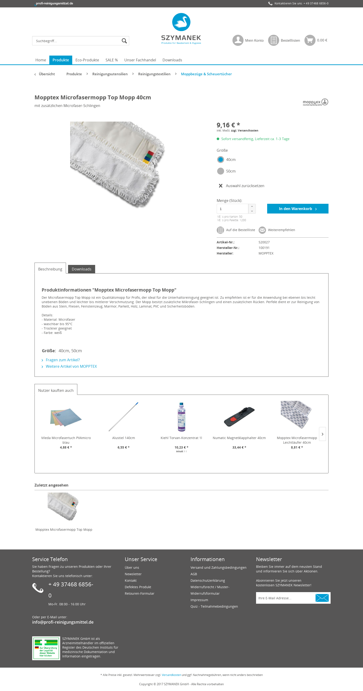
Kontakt (131, 580)
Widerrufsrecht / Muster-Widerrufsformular (210, 590)
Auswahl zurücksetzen (241, 185)
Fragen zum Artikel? (61, 359)
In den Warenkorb (298, 208)
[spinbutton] (235, 209)
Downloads (81, 269)
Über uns (132, 567)
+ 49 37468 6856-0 (316, 3)
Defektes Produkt (138, 587)
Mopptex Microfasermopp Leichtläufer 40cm (297, 440)
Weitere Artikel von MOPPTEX (69, 366)
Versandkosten (171, 675)
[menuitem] (81, 41)
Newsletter (133, 574)
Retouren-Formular (139, 593)
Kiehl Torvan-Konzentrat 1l (181, 438)
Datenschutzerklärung (208, 580)
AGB (194, 574)
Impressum (199, 600)
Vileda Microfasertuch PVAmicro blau (66, 440)
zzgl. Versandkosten (244, 130)
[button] (252, 206)
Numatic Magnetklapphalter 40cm (239, 438)
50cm (231, 171)
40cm (231, 159)
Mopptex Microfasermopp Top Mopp (63, 529)
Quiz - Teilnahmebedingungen (214, 606)
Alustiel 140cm (123, 438)
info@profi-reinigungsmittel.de (63, 622)
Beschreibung (50, 269)
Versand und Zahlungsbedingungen (219, 567)
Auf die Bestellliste (236, 230)
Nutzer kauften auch (56, 390)
